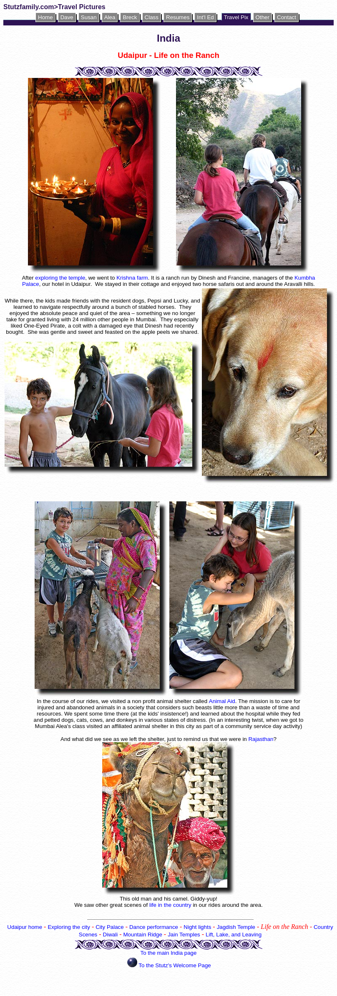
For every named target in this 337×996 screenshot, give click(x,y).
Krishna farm (132, 278)
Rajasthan (260, 739)
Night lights (197, 927)
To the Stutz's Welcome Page (174, 965)
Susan (89, 17)
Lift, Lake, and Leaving (234, 934)
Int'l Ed (205, 17)
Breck (130, 17)
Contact (286, 17)
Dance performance (153, 927)
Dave (66, 17)
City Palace (109, 927)
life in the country (171, 905)
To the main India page (169, 953)
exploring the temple (60, 278)
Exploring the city (69, 927)
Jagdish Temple (236, 927)
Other (262, 17)
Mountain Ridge (142, 934)
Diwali (110, 934)
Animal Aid (222, 701)
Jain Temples (184, 934)
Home (45, 17)
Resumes (177, 17)
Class (151, 17)
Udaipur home (24, 927)
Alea (110, 17)
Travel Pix (236, 17)
